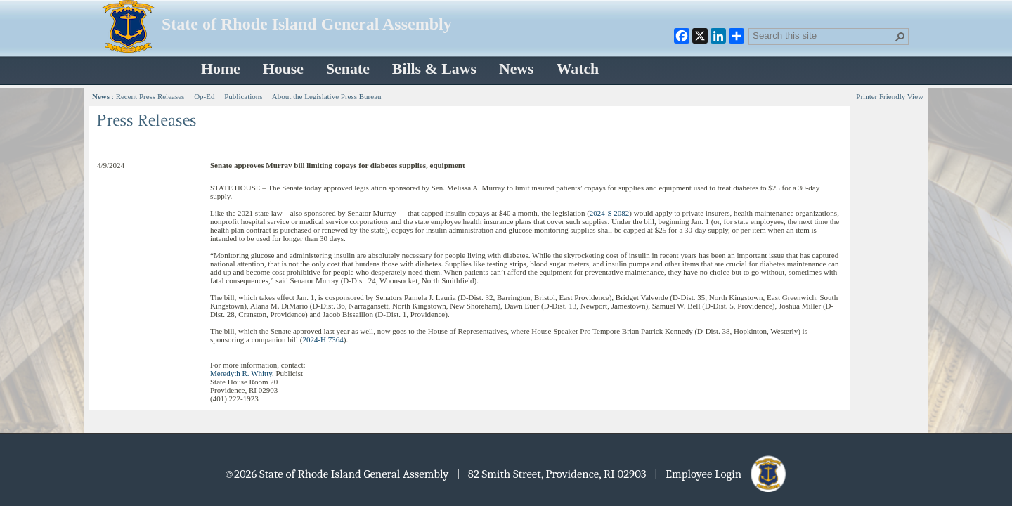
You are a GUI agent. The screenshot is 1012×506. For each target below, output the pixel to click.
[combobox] (823, 35)
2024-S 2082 (610, 213)
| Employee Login (721, 474)
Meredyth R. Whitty (241, 373)
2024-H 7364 (322, 339)
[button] (900, 36)
